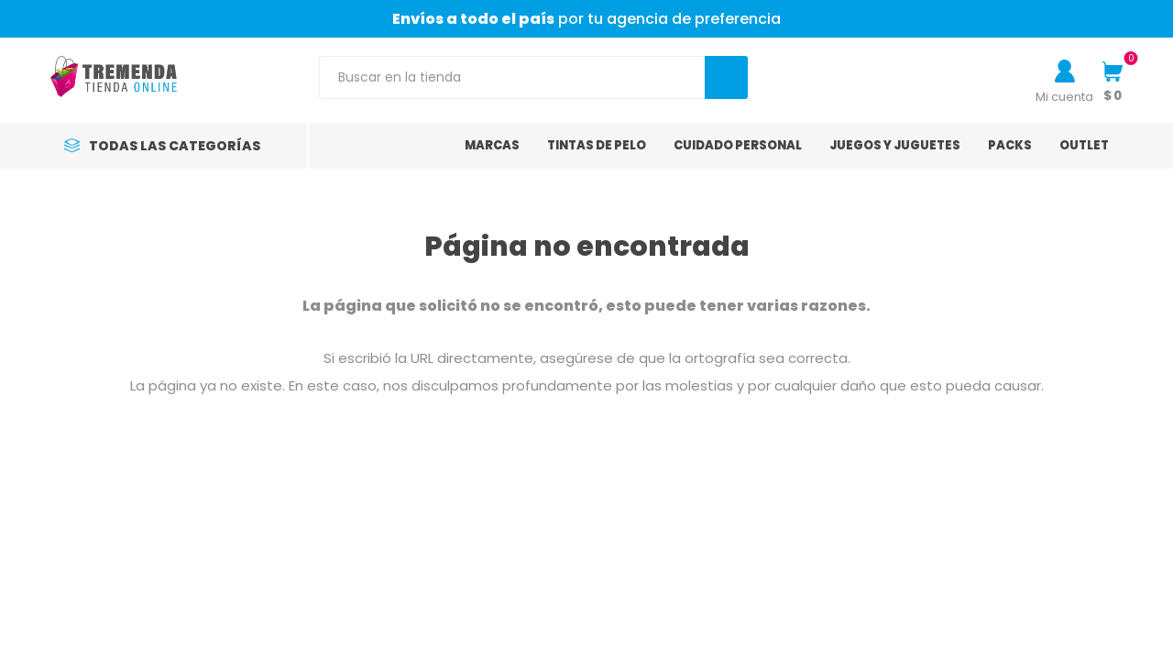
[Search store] (512, 77)
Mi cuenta (1064, 96)
